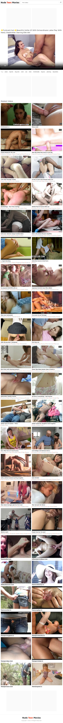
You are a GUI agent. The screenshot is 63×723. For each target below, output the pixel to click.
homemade (36, 71)
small (55, 398)
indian (34, 425)
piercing (49, 71)
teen (30, 71)
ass (26, 71)
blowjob (35, 235)
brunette (21, 208)
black (47, 181)
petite (50, 154)
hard (23, 154)
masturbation (57, 371)
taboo (17, 235)
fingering (19, 154)
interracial (38, 181)
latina (59, 208)
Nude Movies (10, 2)
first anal (57, 343)
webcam (47, 289)
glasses (17, 181)
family (58, 316)
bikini (42, 289)
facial (49, 208)
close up (28, 154)
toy (58, 398)
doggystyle (40, 235)
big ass (43, 71)
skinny (18, 289)
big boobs (55, 71)
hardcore (4, 154)
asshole (54, 208)
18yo (23, 452)
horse (34, 262)
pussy (18, 316)
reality (16, 208)
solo (47, 398)
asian (6, 71)
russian (27, 398)
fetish (55, 506)
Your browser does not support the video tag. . (31, 52)
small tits (45, 154)
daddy (54, 316)
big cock (17, 71)
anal (22, 71)
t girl (8, 208)
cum (39, 208)
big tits (11, 71)
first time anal (49, 343)
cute (13, 181)
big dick (8, 371)
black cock (52, 181)
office (21, 235)
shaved (55, 154)
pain (44, 181)
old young (17, 479)
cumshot (35, 208)
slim (16, 371)
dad (7, 425)
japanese (53, 289)
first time (38, 343)
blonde (14, 316)
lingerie (43, 371)
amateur (9, 154)
